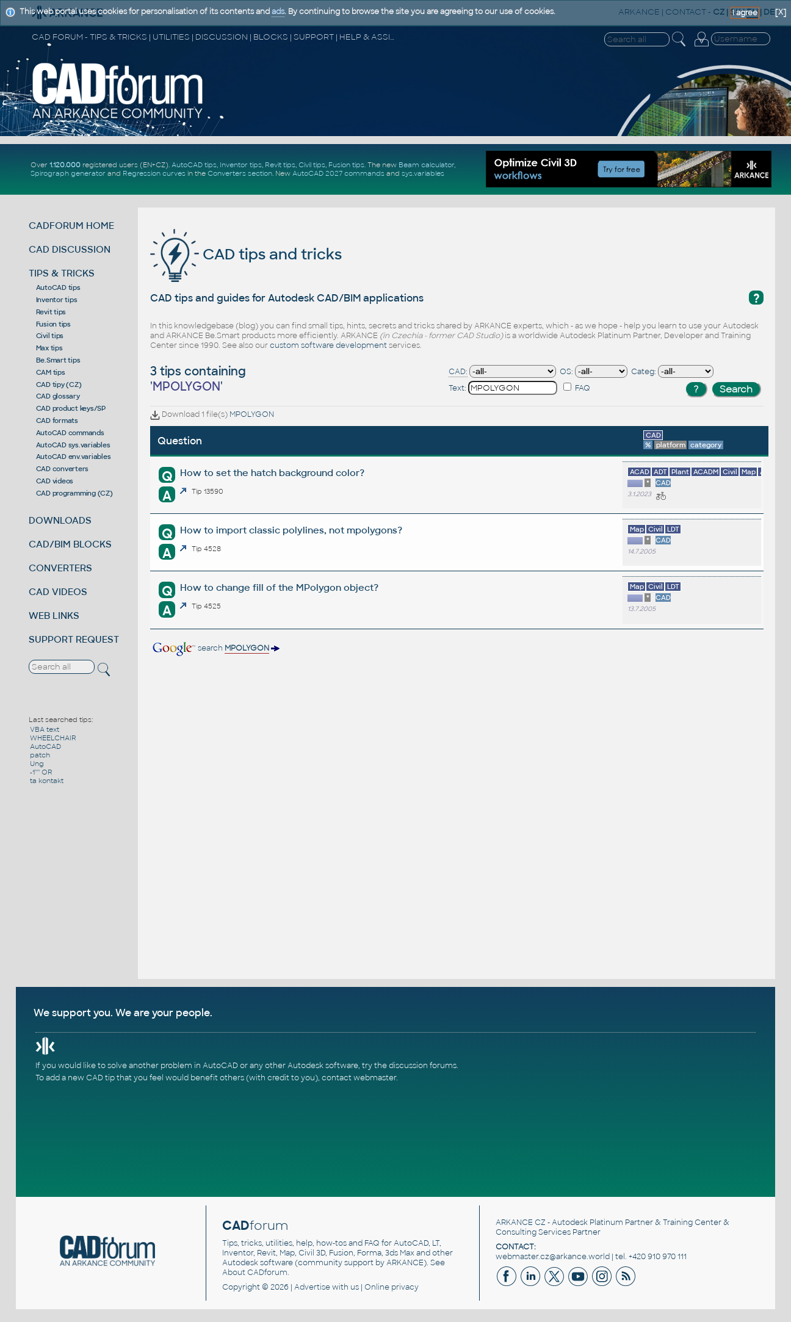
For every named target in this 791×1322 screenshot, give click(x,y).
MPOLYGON (251, 414)
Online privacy (391, 1287)
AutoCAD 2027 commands (338, 173)
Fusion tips (346, 165)
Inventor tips (241, 165)
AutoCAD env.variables (73, 456)
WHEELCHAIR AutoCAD (53, 742)
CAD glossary (58, 396)
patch (40, 755)
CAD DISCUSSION (69, 249)
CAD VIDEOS (58, 592)
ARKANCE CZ (521, 1222)
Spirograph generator (68, 173)
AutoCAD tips (194, 165)
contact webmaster (359, 1078)
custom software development (328, 345)
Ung (37, 763)
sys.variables (423, 173)
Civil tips (311, 165)
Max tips (49, 348)
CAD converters (62, 468)
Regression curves (154, 173)
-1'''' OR (41, 772)
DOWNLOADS (60, 520)
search (215, 648)
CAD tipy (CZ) (59, 384)
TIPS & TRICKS (62, 273)
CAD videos (55, 481)
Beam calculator (426, 165)
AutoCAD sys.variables (73, 445)
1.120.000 (65, 165)
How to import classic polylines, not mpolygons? (291, 530)
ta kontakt (46, 780)
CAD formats (57, 420)
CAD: (458, 372)
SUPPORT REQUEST (74, 639)
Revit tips (280, 165)
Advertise (312, 1287)
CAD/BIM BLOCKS (70, 544)
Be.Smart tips (58, 360)
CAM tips (50, 372)
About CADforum (254, 1272)
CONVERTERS (60, 568)
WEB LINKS (54, 615)
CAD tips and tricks (246, 254)
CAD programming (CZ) (74, 493)
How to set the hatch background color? (272, 473)
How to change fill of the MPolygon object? (279, 587)
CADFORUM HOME (71, 225)
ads (278, 11)
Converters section (240, 173)
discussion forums (423, 1066)
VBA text (44, 729)
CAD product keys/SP (71, 408)
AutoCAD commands (70, 432)
